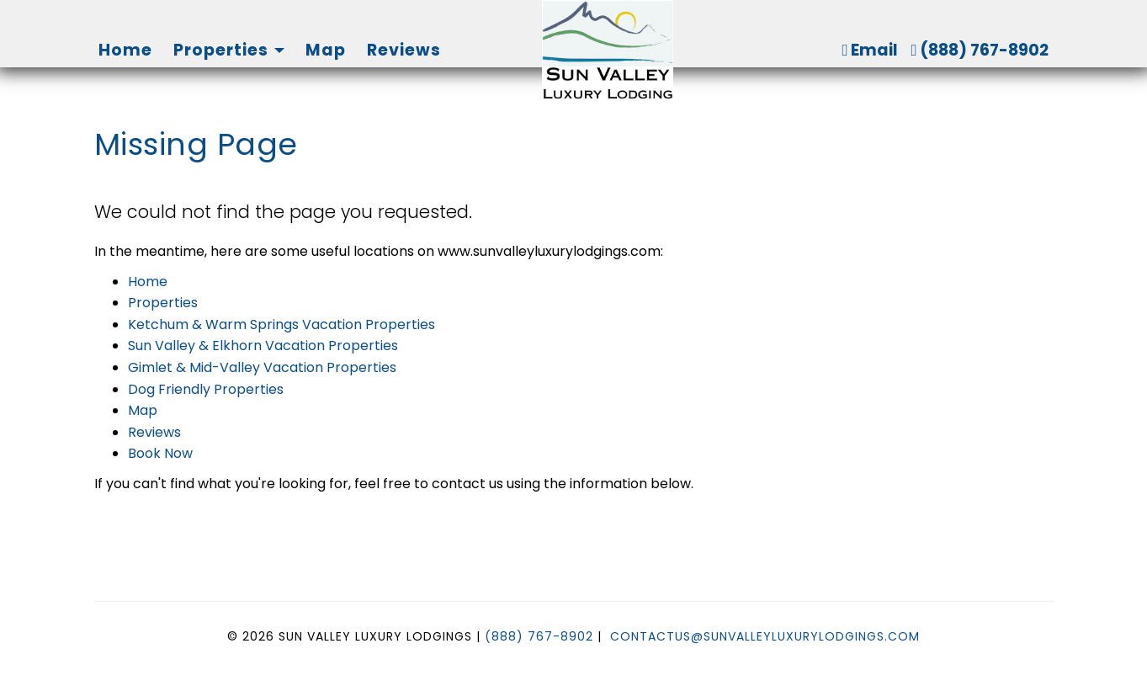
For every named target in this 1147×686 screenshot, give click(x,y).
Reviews (404, 50)
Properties (220, 50)
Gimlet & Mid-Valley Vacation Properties (262, 367)
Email (870, 50)
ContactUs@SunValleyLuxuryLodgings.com (765, 636)
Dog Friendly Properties (206, 389)
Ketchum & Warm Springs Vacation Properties (281, 324)
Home (125, 50)
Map (325, 50)
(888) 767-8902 (980, 50)
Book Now (160, 453)
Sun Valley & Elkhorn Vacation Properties (263, 345)
